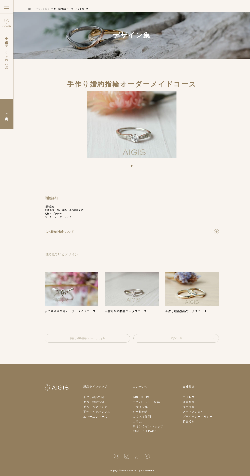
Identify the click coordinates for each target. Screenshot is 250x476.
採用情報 (189, 406)
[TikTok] (137, 456)
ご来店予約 (6, 113)
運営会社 (189, 402)
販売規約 (189, 421)
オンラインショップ (148, 426)
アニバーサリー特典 (146, 402)
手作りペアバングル (96, 411)
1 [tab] (133, 167)
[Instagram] (127, 456)
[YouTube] (147, 456)
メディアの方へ (193, 411)
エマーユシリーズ (95, 416)
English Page (145, 431)
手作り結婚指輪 (93, 397)
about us (141, 397)
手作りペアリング (95, 406)
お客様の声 (140, 411)
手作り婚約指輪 (93, 402)
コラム (137, 421)
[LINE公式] (116, 456)
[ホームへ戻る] (56, 387)
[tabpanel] (131, 124)
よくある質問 (142, 416)
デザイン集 (192, 338)
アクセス (189, 397)
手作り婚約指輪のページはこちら (98, 338)
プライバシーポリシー (198, 416)
